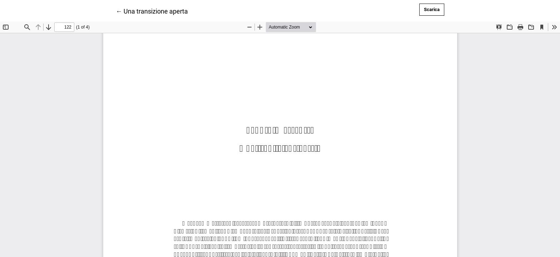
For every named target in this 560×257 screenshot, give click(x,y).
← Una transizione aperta (152, 10)
